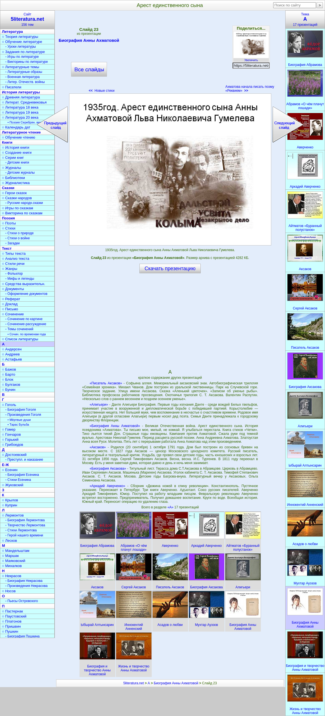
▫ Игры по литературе (22, 57)
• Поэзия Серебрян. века (25, 122)
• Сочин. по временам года (27, 334)
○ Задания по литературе (23, 52)
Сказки (8, 188)
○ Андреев (11, 354)
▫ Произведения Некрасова (26, 586)
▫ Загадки (12, 243)
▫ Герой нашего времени (24, 535)
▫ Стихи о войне (17, 238)
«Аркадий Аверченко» (107, 486)
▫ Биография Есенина (22, 475)
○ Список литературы (20, 339)
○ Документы (13, 289)
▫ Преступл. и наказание (24, 460)
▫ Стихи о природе (19, 233)
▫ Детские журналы (20, 173)
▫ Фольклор (14, 274)
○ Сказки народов (17, 198)
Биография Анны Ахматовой (89, 41)
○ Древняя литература (21, 97)
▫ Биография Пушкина (22, 636)
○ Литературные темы (20, 67)
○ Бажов (9, 369)
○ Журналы (11, 168)
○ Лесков (9, 540)
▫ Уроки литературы (20, 47)
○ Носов (9, 591)
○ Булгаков (11, 384)
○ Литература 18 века (20, 107)
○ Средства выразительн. (23, 284)
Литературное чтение (21, 132)
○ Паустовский (14, 616)
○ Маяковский (13, 561)
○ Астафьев (12, 359)
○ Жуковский (12, 485)
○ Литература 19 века (20, 112)
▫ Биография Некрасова (24, 581)
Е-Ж (5, 465)
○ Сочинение (13, 314)
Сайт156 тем (27, 19)
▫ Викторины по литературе (26, 62)
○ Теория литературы (20, 37)
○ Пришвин (11, 626)
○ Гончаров (11, 434)
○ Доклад (10, 304)
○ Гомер (8, 429)
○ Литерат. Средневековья (24, 102)
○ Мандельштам (15, 551)
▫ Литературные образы (23, 72)
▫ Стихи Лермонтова (21, 530)
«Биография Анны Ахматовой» (115, 426)
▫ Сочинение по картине (24, 319)
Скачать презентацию (170, 268)
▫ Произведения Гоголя (23, 415)
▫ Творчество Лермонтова (25, 525)
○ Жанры (9, 269)
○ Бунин (8, 389)
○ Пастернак (12, 611)
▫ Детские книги (17, 162)
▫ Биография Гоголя (20, 410)
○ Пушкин (10, 631)
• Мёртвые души (19, 419)
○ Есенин (9, 470)
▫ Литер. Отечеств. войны (25, 82)
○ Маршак (10, 556)
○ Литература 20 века (20, 117)
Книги (7, 142)
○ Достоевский (14, 455)
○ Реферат (11, 299)
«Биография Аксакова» (108, 469)
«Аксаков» (98, 447)
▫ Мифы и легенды (19, 279)
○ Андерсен (12, 349)
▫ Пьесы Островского (21, 601)
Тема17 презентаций (305, 19)
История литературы (21, 92)
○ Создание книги (17, 152)
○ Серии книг (13, 157)
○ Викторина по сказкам (22, 213)
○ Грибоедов (12, 444)
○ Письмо (10, 309)
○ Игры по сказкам (17, 208)
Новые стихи (101, 91)
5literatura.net (133, 683)
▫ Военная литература (22, 77)
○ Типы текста (14, 253)
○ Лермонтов (13, 515)
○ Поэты (9, 223)
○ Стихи (8, 228)
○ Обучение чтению (18, 137)
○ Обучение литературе (22, 42)
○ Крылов (10, 500)
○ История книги (15, 147)
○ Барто (8, 374)
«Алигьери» (99, 405)
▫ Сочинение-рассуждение (25, 324)
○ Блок (7, 379)
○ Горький (10, 439)
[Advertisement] (170, 53)
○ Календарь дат (16, 127)
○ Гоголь (9, 405)
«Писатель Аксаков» (106, 383)
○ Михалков (12, 566)
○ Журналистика (16, 183)
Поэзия (8, 218)
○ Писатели (11, 87)
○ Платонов (12, 621)
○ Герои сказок (14, 193)
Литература (12, 31)
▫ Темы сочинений (19, 329)
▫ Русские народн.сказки (24, 203)
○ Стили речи (13, 263)
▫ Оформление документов (26, 294)
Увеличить (251, 59)
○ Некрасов (11, 576)
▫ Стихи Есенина (18, 480)
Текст (6, 248)
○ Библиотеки (13, 178)
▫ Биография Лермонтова (25, 520)
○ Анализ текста (15, 258)
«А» (170, 507)
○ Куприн (9, 505)
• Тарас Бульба (18, 424)
